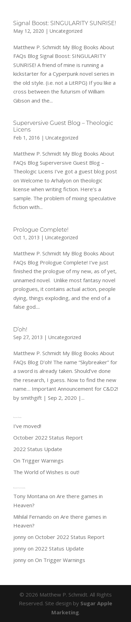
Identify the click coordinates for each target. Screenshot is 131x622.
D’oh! (20, 329)
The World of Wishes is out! (46, 472)
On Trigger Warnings (38, 460)
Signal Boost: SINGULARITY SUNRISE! (64, 23)
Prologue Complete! (40, 229)
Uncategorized (66, 31)
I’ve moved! (27, 425)
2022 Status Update (37, 448)
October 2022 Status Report (48, 437)
